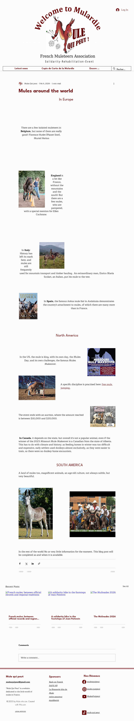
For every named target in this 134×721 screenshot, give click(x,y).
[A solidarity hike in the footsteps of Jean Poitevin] (67, 601)
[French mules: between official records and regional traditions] (24, 601)
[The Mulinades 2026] (109, 601)
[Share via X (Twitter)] (26, 563)
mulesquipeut (93, 681)
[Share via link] (39, 563)
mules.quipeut (93, 689)
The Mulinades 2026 (105, 617)
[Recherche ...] (121, 69)
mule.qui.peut (93, 712)
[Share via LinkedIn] (32, 563)
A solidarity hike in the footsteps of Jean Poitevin (65, 618)
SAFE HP (53, 685)
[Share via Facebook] (20, 563)
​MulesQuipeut (93, 696)
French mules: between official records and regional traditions (24, 618)
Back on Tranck (56, 682)
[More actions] (113, 83)
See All (126, 586)
